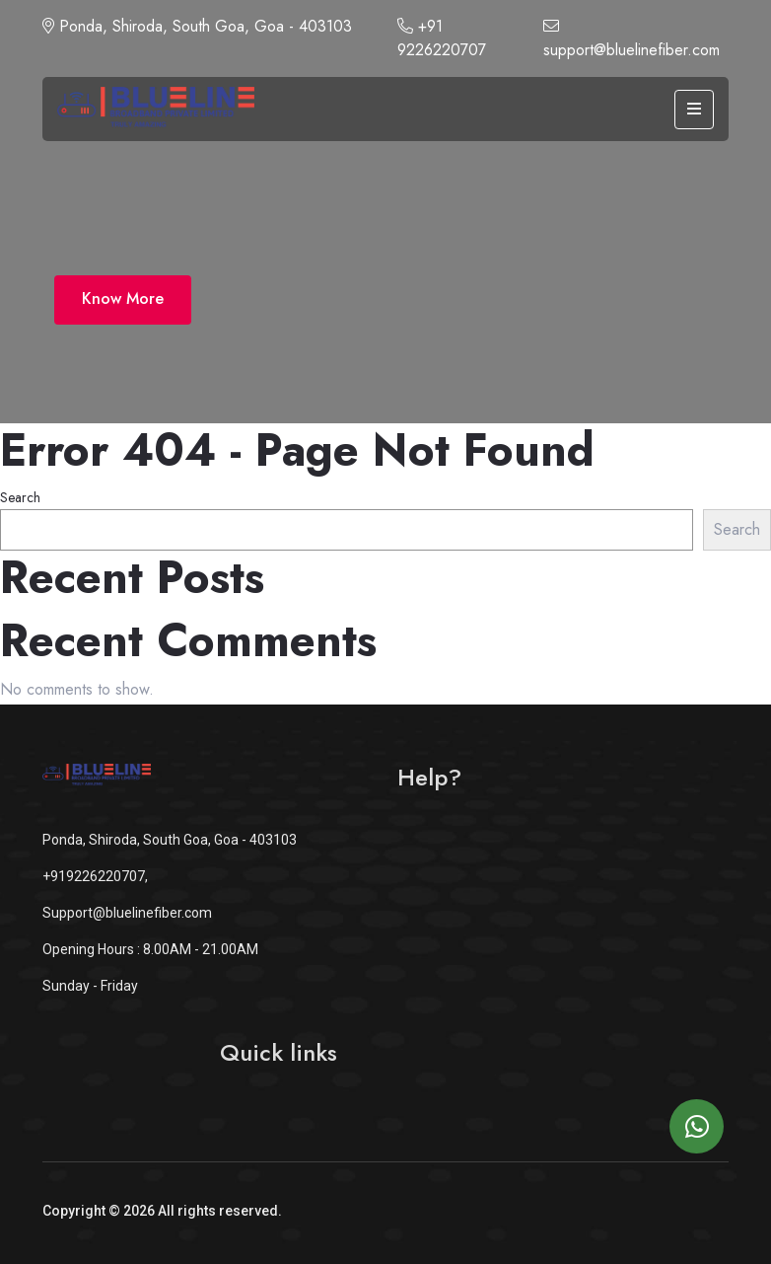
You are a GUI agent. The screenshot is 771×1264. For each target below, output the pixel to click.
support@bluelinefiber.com (631, 39)
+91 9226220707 (441, 38)
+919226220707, (95, 876)
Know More (123, 298)
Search (20, 497)
